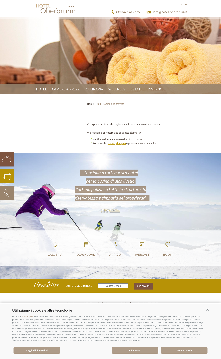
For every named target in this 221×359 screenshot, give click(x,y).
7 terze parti (27, 316)
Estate (136, 89)
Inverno (155, 89)
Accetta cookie (184, 350)
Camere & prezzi (66, 89)
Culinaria (94, 89)
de (181, 4)
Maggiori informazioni (37, 350)
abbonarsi (143, 286)
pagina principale (116, 143)
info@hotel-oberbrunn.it (170, 12)
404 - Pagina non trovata (110, 104)
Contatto (45, 99)
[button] (207, 310)
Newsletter (46, 285)
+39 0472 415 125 (128, 12)
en (186, 4)
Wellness (116, 89)
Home (90, 104)
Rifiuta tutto (135, 350)
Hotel (41, 89)
